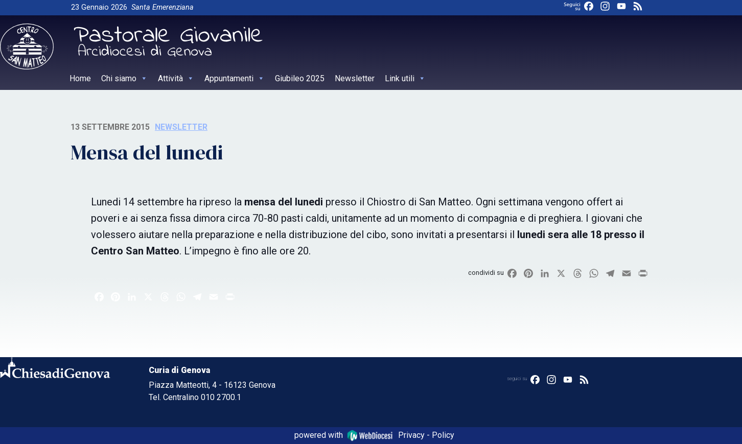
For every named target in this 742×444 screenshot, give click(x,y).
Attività (176, 78)
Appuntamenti (234, 78)
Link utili (405, 78)
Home (80, 78)
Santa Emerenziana (162, 7)
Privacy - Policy (426, 435)
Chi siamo (124, 78)
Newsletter (355, 78)
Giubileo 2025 (299, 78)
